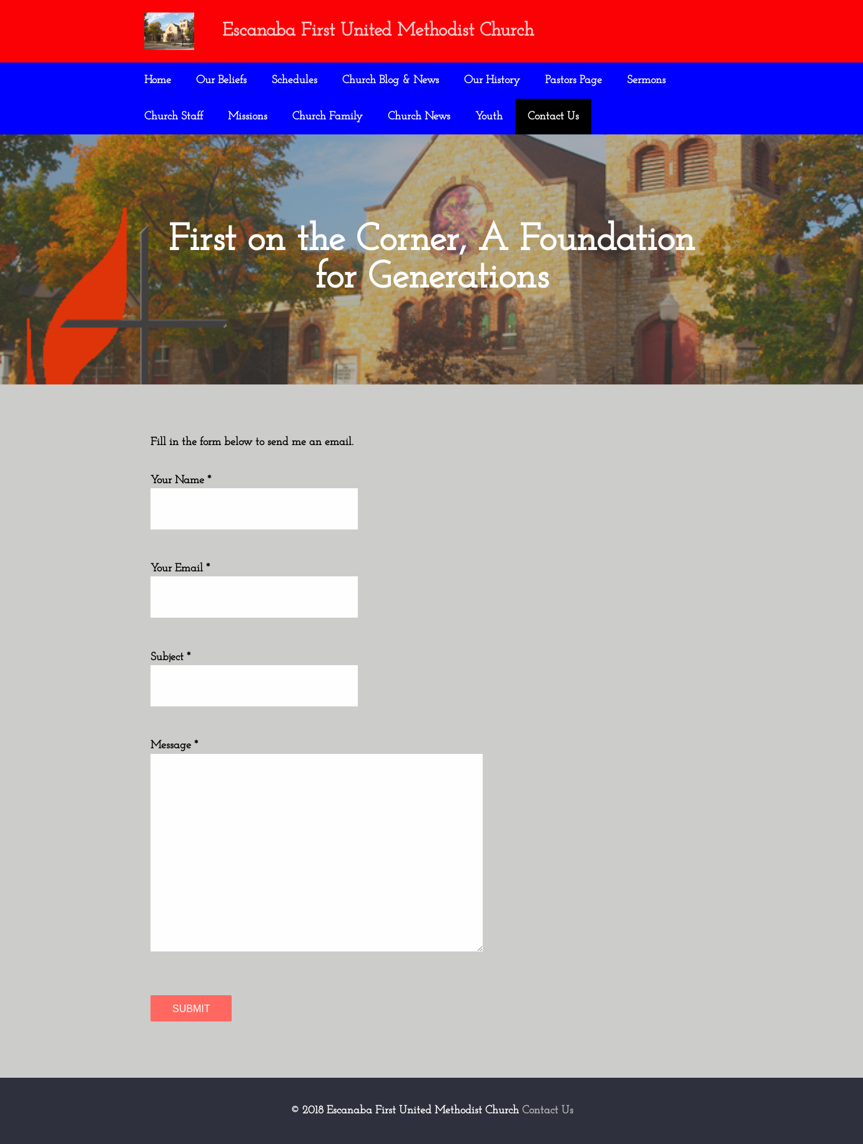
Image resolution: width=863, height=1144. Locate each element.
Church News (419, 117)
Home (157, 80)
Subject (167, 657)
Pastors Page (573, 80)
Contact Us (553, 117)
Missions (247, 117)
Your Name (177, 480)
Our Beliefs (221, 80)
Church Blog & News (390, 80)
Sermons (646, 80)
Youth (489, 117)
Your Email (176, 569)
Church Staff (173, 117)
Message (170, 745)
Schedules (294, 80)
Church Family (327, 117)
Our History (492, 80)
